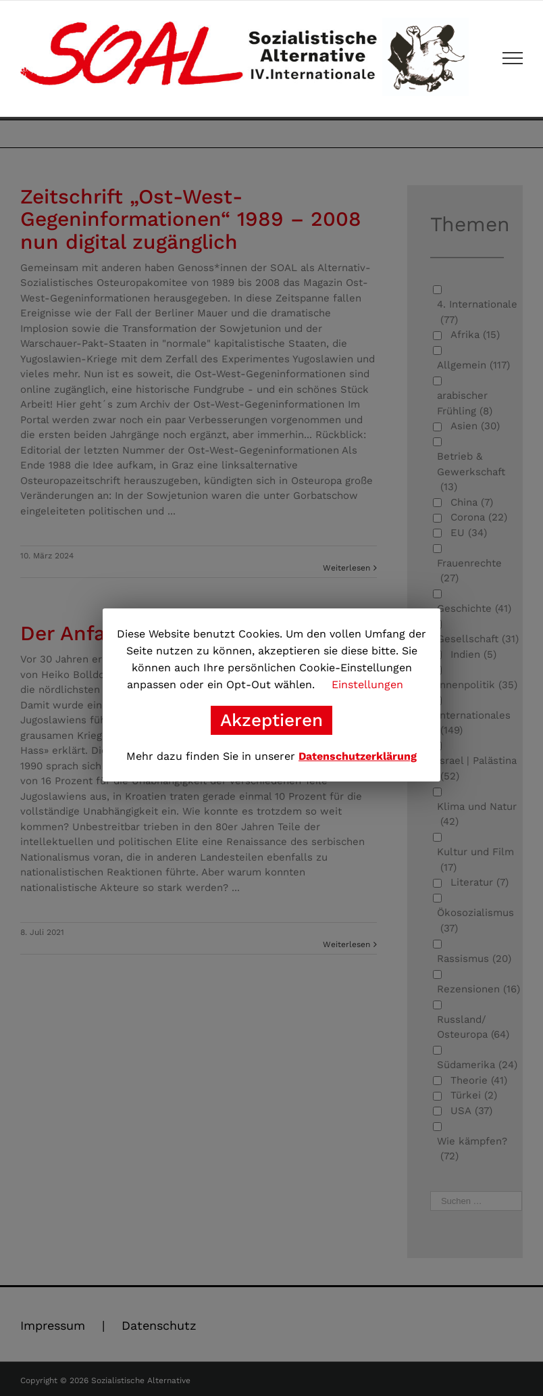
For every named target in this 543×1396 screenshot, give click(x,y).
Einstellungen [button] (367, 684)
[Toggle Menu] (513, 58)
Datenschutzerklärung (358, 756)
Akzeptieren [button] (271, 720)
